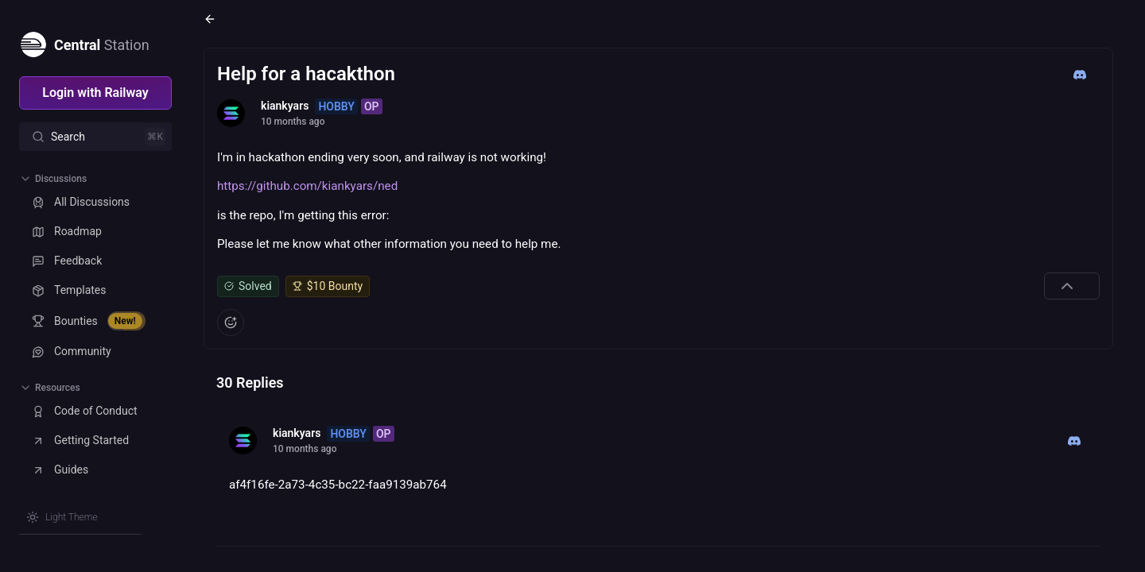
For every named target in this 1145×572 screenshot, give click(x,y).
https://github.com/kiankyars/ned (307, 186)
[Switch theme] (62, 517)
